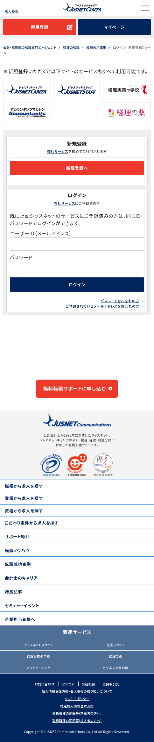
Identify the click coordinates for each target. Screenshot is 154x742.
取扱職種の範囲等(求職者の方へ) (77, 713)
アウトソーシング (38, 667)
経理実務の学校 (38, 656)
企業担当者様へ (20, 619)
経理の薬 (115, 656)
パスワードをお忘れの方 (120, 300)
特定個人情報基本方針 (77, 705)
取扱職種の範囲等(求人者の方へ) (77, 720)
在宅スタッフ (116, 644)
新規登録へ (77, 168)
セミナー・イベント (22, 605)
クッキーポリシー (77, 698)
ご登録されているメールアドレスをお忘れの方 (102, 306)
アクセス (68, 683)
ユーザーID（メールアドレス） (41, 233)
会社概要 (88, 683)
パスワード (22, 257)
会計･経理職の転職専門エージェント (29, 47)
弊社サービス (57, 151)
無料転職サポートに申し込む (74, 388)
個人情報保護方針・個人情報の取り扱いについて (77, 691)
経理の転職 (71, 47)
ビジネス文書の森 (115, 667)
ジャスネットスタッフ (38, 644)
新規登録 (39, 27)
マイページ (114, 27)
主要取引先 (110, 683)
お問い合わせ (44, 683)
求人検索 (11, 11)
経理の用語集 (96, 47)
